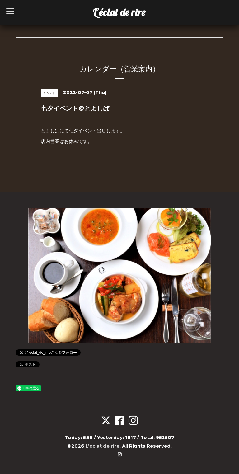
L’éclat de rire (119, 12)
